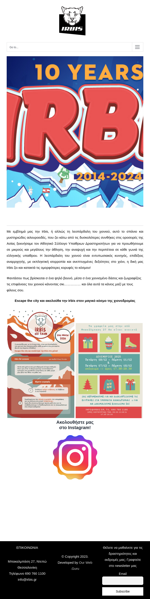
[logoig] (75, 437)
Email (123, 574)
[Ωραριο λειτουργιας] (109, 325)
